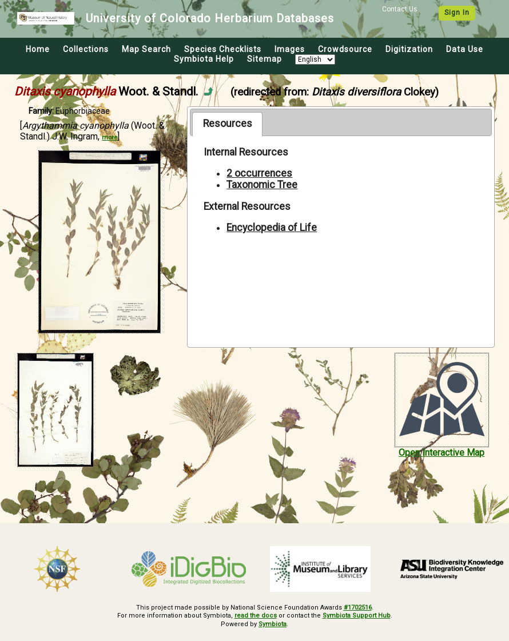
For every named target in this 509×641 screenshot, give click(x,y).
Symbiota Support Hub (357, 615)
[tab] (227, 124)
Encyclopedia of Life (271, 227)
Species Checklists (222, 49)
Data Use (464, 49)
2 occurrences (259, 173)
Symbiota (273, 624)
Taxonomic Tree (261, 184)
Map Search (146, 49)
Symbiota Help (204, 58)
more (109, 137)
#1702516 (358, 607)
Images (290, 49)
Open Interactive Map (441, 452)
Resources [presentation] (227, 123)
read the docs (255, 615)
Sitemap (264, 58)
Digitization (409, 49)
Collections (86, 49)
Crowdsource (345, 49)
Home (38, 49)
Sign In (457, 13)
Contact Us (399, 9)
